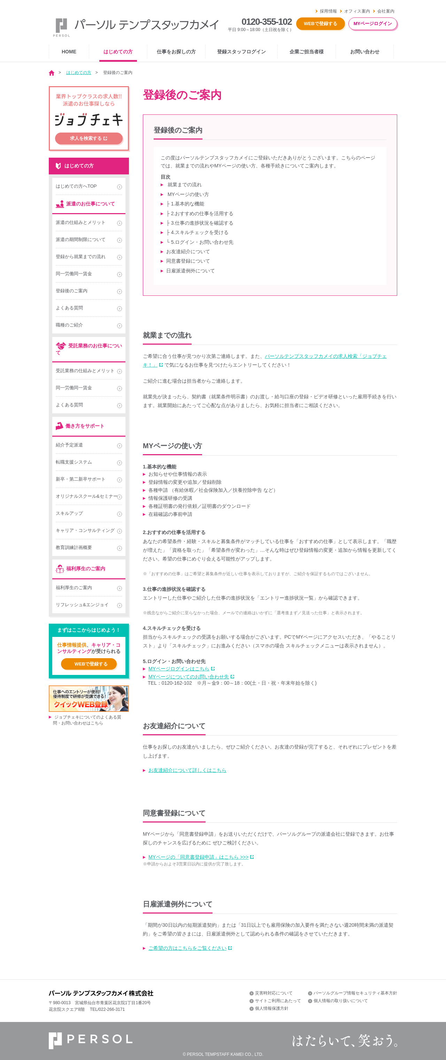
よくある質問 (69, 307)
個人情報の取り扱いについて (341, 1000)
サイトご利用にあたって (278, 1000)
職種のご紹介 (69, 325)
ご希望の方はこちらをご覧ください (187, 948)
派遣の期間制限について (81, 239)
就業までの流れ (184, 184)
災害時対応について (274, 993)
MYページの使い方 (187, 194)
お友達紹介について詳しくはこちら (187, 770)
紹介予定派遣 (69, 445)
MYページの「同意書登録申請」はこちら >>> (198, 857)
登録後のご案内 (71, 290)
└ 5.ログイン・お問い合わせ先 (199, 242)
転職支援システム (74, 462)
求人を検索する (86, 138)
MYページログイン (373, 23)
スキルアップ (69, 513)
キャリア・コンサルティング (85, 530)
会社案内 (386, 11)
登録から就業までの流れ (81, 256)
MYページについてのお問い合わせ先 (188, 676)
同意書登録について (188, 261)
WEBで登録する (320, 23)
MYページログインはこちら (178, 668)
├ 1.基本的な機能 (185, 203)
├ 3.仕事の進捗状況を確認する (199, 223)
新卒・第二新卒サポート (81, 479)
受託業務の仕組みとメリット (85, 370)
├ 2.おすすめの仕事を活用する (199, 213)
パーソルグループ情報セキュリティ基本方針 (355, 993)
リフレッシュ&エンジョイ (82, 604)
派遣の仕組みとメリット (81, 222)
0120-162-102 (177, 683)
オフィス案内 (357, 11)
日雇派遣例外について (190, 270)
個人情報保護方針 (272, 1008)
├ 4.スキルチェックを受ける (197, 232)
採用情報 (328, 11)
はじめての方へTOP (76, 186)
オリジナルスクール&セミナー (87, 496)
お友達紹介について (188, 251)
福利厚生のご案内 (74, 587)
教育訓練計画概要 (74, 547)
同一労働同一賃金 (74, 273)
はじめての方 (78, 72)
